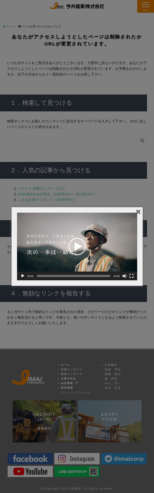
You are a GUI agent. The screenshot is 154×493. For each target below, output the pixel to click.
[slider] (73, 276)
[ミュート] (124, 276)
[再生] (23, 276)
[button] (77, 246)
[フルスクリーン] (131, 276)
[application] (77, 246)
